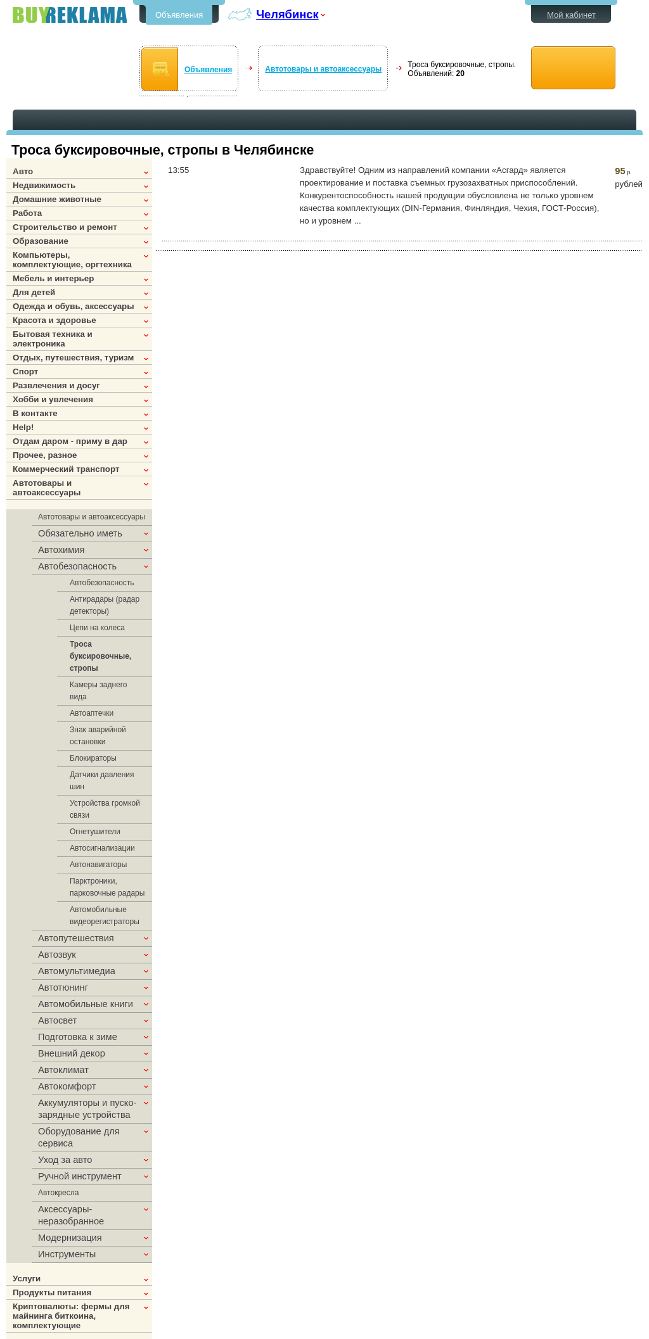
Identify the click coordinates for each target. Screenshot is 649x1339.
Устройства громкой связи (105, 809)
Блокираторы (93, 758)
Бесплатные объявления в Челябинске (70, 15)
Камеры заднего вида (98, 690)
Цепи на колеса (97, 627)
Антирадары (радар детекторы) (104, 605)
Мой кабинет (571, 15)
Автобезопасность (102, 582)
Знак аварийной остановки (98, 735)
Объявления (179, 15)
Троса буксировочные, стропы (100, 656)
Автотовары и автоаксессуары (323, 69)
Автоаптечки (91, 713)
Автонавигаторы (98, 864)
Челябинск (287, 14)
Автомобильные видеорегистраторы (104, 915)
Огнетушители (95, 831)
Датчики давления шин (102, 780)
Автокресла (58, 1192)
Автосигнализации (102, 848)
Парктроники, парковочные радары (107, 887)
